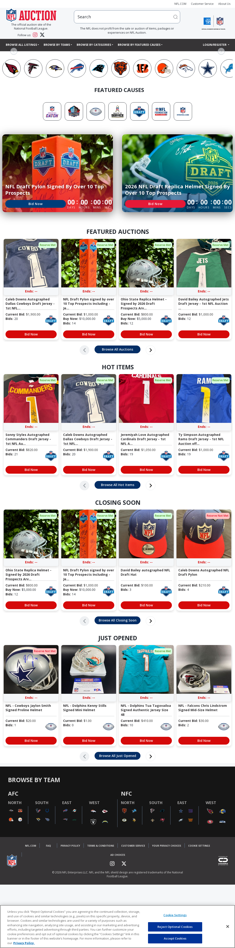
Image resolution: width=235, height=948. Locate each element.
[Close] (228, 926)
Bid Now (35, 204)
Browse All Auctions (117, 349)
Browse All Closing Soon (118, 620)
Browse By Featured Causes (139, 45)
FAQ (48, 846)
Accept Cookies (175, 938)
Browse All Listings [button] (21, 45)
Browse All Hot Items (117, 485)
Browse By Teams (57, 45)
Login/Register (215, 45)
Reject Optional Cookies (175, 927)
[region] (117, 926)
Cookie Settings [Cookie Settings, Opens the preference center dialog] (175, 915)
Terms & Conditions (100, 846)
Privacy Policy (70, 846)
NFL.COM (180, 4)
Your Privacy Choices (166, 846)
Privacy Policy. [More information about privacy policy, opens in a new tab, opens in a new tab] (24, 943)
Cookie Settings (199, 846)
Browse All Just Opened (117, 756)
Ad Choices (117, 856)
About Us (224, 4)
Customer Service (202, 4)
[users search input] (127, 16)
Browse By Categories (94, 45)
